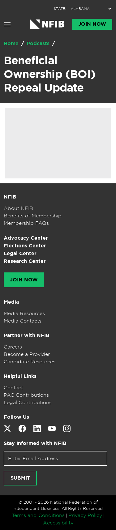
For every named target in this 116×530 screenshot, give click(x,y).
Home (12, 43)
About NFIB (18, 208)
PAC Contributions (26, 395)
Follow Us (16, 417)
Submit (20, 478)
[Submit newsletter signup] (20, 478)
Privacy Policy (85, 515)
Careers (13, 347)
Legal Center (20, 253)
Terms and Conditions (38, 515)
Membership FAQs (26, 223)
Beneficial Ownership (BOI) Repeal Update (49, 73)
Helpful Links (20, 376)
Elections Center (25, 245)
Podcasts (39, 43)
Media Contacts (22, 321)
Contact (13, 387)
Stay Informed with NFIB (35, 443)
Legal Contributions (28, 402)
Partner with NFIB (26, 335)
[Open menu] (7, 24)
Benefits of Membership (33, 215)
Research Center (25, 261)
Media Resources (24, 313)
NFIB (10, 197)
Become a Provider (27, 354)
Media (11, 302)
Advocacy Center (26, 238)
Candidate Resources (29, 361)
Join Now (92, 24)
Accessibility (58, 522)
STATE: (60, 9)
